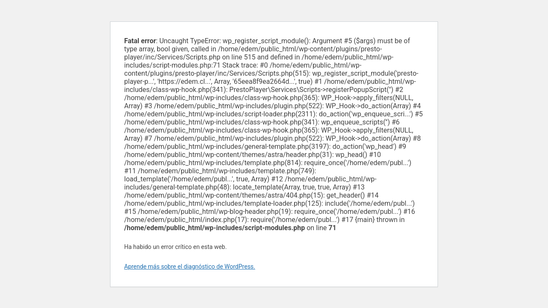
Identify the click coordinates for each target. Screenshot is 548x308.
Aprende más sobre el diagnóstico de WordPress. (189, 266)
